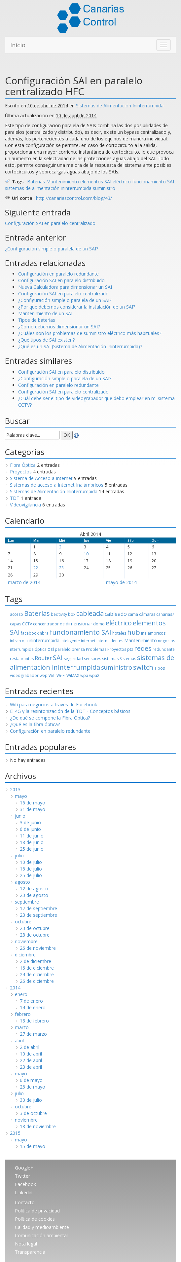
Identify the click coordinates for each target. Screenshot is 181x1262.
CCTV (27, 624)
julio (19, 855)
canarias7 (165, 614)
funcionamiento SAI (153, 181)
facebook (30, 633)
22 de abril (31, 1060)
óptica (41, 649)
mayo (21, 796)
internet (88, 641)
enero (21, 994)
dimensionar (79, 623)
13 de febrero (34, 1021)
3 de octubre (33, 1113)
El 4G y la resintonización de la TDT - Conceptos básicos (70, 711)
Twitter (22, 1176)
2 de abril (29, 1047)
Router (43, 658)
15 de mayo (32, 1146)
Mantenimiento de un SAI (45, 313)
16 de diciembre (37, 968)
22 (35, 568)
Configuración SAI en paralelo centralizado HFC (73, 86)
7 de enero (31, 1001)
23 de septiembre (38, 915)
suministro (104, 188)
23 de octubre (35, 928)
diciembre (25, 954)
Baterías (36, 181)
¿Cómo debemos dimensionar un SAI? (59, 326)
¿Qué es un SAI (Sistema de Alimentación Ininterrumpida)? (80, 346)
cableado (116, 613)
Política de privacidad (37, 1210)
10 (86, 554)
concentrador (46, 624)
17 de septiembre (38, 908)
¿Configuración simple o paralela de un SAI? (51, 248)
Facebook (25, 1184)
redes (143, 648)
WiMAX (72, 675)
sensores (92, 658)
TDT (14, 498)
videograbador (24, 675)
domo (99, 624)
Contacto (25, 1202)
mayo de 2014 (121, 582)
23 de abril (31, 1067)
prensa (78, 649)
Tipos (159, 668)
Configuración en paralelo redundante (58, 274)
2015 (15, 1133)
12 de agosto (34, 888)
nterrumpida (22, 649)
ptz (130, 649)
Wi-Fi (60, 675)
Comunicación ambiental (41, 1235)
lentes (117, 641)
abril (19, 1040)
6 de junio (30, 829)
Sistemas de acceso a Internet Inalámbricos (56, 485)
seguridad (73, 658)
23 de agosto (34, 895)
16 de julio (31, 869)
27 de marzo (33, 1034)
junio (20, 816)
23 (61, 568)
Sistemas (128, 658)
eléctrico (122, 181)
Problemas (96, 649)
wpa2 (94, 675)
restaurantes (22, 658)
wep (44, 675)
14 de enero (33, 1007)
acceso (16, 614)
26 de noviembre (38, 948)
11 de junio (32, 836)
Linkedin (23, 1192)
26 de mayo (32, 1087)
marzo (22, 1027)
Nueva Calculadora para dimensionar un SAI (65, 287)
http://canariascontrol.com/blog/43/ (74, 198)
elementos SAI (95, 181)
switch (143, 667)
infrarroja (19, 641)
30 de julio (31, 1100)
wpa (84, 675)
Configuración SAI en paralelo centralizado (50, 223)
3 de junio (30, 822)
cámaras (147, 614)
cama (133, 614)
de (62, 624)
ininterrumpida (44, 640)
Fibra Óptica (23, 465)
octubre (23, 921)
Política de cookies (35, 1219)
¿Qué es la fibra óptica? (35, 724)
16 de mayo (32, 802)
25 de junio (32, 849)
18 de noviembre (38, 1126)
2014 (15, 987)
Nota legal (26, 1244)
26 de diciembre (37, 981)
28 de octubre (35, 935)
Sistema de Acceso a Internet (41, 478)
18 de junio (32, 842)
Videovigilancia (25, 504)
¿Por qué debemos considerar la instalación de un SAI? (76, 307)
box (71, 614)
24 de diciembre (37, 974)
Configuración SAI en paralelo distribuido (61, 280)
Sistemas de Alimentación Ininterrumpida (119, 105)
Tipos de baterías (36, 320)
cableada (90, 613)
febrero (23, 1014)
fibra (44, 633)
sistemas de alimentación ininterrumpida (48, 188)
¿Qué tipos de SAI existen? (46, 340)
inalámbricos (153, 633)
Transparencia (30, 1252)
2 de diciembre (35, 961)
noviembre (26, 941)
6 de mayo (31, 1080)
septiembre (27, 902)
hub (133, 632)
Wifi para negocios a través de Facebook (53, 704)
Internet (103, 641)
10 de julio (31, 862)
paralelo (63, 649)
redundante (164, 649)
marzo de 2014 (24, 582)
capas (15, 624)
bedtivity (59, 614)
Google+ (24, 1168)
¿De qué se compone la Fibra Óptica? (50, 718)
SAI (58, 657)
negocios (166, 641)
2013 (15, 789)
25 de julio (31, 875)
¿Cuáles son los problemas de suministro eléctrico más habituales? (89, 333)
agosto (22, 882)
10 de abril (31, 1054)
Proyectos (21, 471)
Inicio (17, 45)
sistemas (110, 658)
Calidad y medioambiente (42, 1227)
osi (51, 649)
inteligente (70, 641)
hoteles (119, 633)
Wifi (52, 675)
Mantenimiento (62, 181)
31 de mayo (32, 809)
